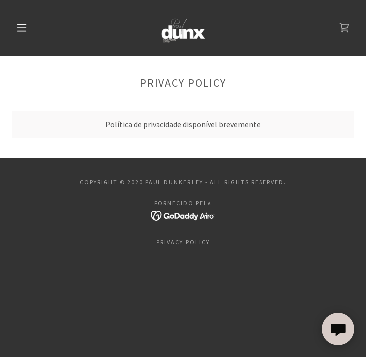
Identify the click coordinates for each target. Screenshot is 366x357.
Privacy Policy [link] (183, 242)
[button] (29, 28)
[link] (183, 28)
